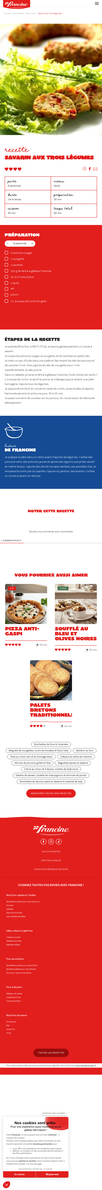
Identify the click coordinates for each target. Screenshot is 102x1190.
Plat (12, 589)
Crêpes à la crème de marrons (76, 757)
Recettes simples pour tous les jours (22, 902)
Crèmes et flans (13, 1001)
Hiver (8, 1033)
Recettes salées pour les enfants (21, 969)
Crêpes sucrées (13, 937)
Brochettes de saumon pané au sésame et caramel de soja (51, 781)
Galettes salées (13, 945)
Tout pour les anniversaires (18, 973)
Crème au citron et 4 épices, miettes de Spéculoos (51, 769)
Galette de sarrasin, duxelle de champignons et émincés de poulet (51, 775)
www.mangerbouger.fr (85, 1065)
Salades (9, 909)
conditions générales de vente (51, 869)
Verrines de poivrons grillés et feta (32, 763)
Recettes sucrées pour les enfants (21, 965)
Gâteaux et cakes (14, 994)
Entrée (63, 589)
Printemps (11, 1022)
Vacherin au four (84, 750)
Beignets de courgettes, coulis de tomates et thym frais (38, 750)
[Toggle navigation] (96, 3)
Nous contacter (51, 852)
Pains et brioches (14, 913)
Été (7, 1025)
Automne (10, 1029)
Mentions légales (51, 860)
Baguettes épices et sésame (73, 763)
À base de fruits (13, 997)
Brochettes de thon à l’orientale (51, 744)
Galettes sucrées (13, 941)
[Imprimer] (84, 169)
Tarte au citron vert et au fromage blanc (31, 757)
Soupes (9, 905)
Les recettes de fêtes (15, 916)
